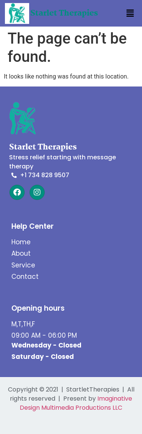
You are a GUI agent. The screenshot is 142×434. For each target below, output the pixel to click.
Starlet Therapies (64, 13)
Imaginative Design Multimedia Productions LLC (76, 403)
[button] (130, 13)
